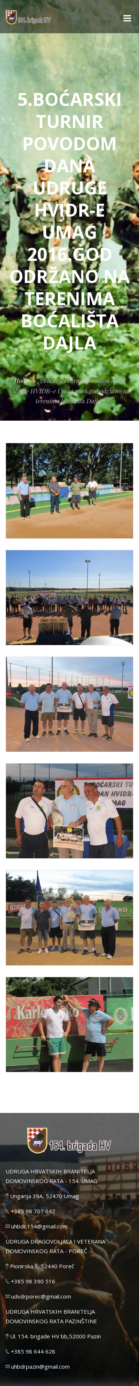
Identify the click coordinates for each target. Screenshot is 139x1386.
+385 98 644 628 (30, 1351)
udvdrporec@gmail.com (38, 1296)
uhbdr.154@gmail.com (36, 1226)
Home (22, 380)
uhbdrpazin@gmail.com (38, 1366)
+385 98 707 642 (30, 1211)
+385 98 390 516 (30, 1281)
